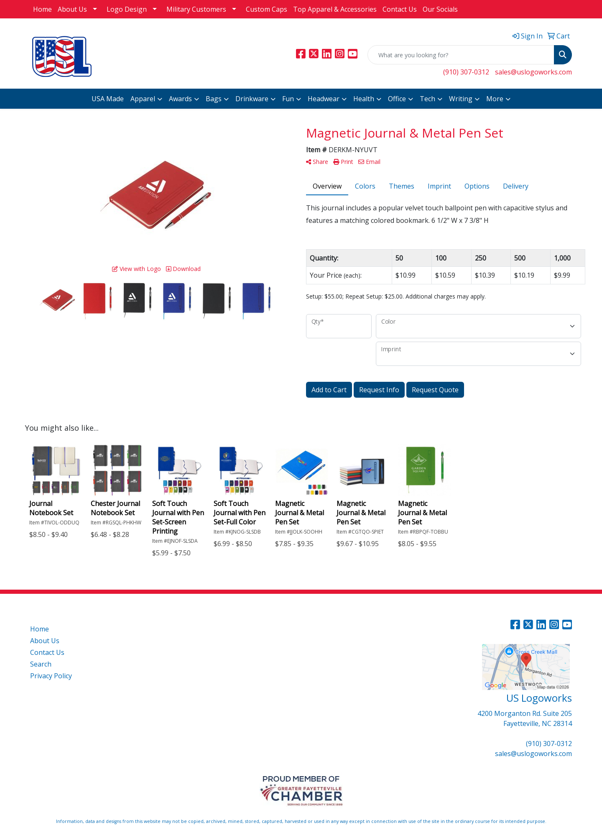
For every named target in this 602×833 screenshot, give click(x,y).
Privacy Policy (51, 675)
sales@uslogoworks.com (533, 72)
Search (40, 664)
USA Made (108, 98)
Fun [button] (288, 98)
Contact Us (400, 9)
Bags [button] (214, 98)
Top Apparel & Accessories (335, 9)
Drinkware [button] (251, 98)
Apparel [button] (142, 98)
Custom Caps (266, 9)
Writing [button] (460, 98)
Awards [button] (180, 98)
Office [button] (397, 98)
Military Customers (196, 9)
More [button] (494, 98)
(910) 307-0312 (466, 72)
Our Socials (440, 9)
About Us (72, 9)
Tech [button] (427, 98)
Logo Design (127, 9)
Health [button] (363, 98)
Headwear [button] (323, 98)
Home (42, 9)
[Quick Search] (460, 54)
